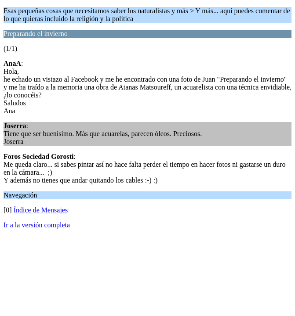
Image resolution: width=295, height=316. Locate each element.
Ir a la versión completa (37, 225)
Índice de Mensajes (41, 210)
